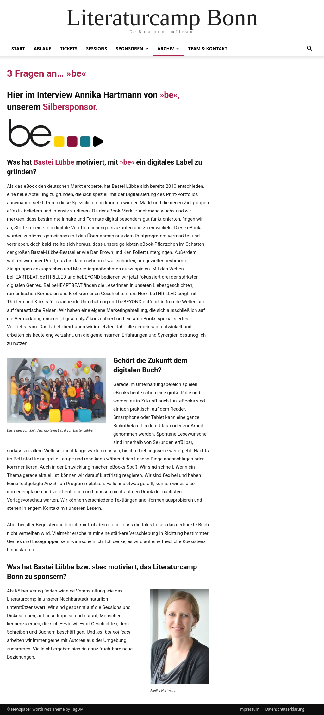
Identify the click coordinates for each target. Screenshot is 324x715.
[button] (309, 49)
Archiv (168, 49)
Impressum (249, 709)
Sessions (96, 49)
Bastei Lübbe (54, 162)
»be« (169, 95)
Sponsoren (132, 49)
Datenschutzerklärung (284, 709)
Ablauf (42, 49)
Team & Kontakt (207, 49)
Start (18, 49)
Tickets (69, 49)
